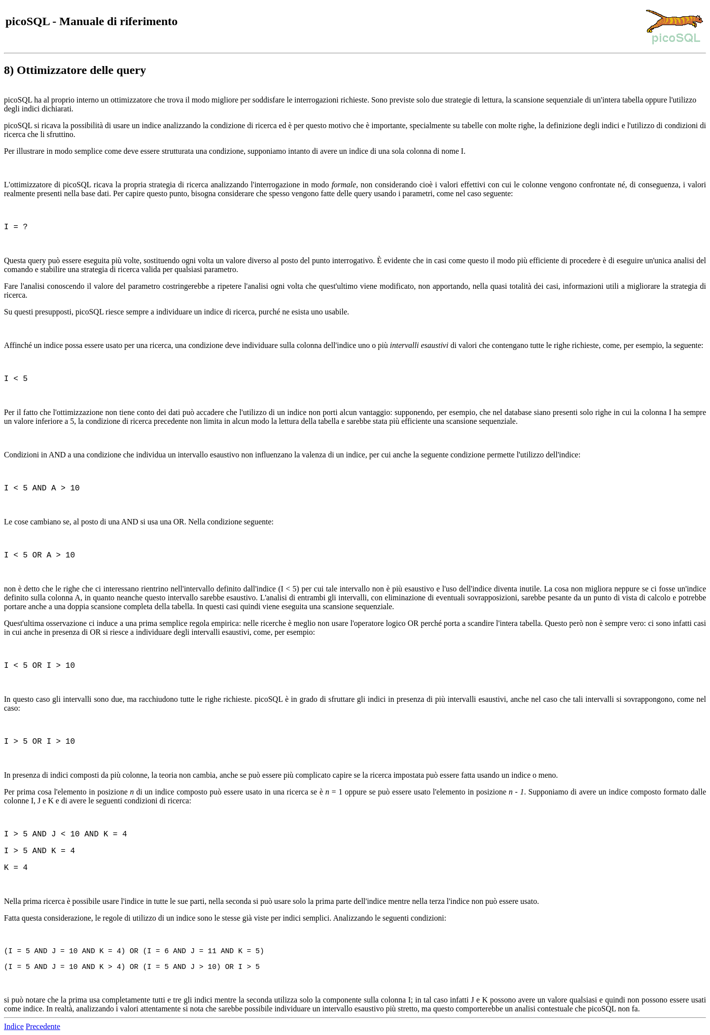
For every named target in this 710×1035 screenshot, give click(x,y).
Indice (14, 1026)
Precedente (43, 1026)
